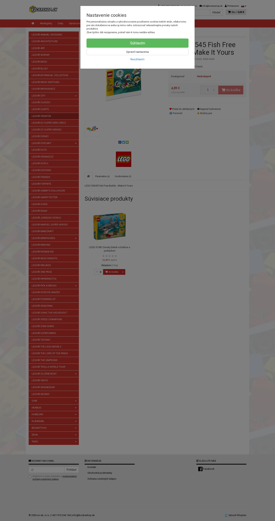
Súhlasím (137, 43)
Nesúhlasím (137, 59)
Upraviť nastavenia (137, 51)
